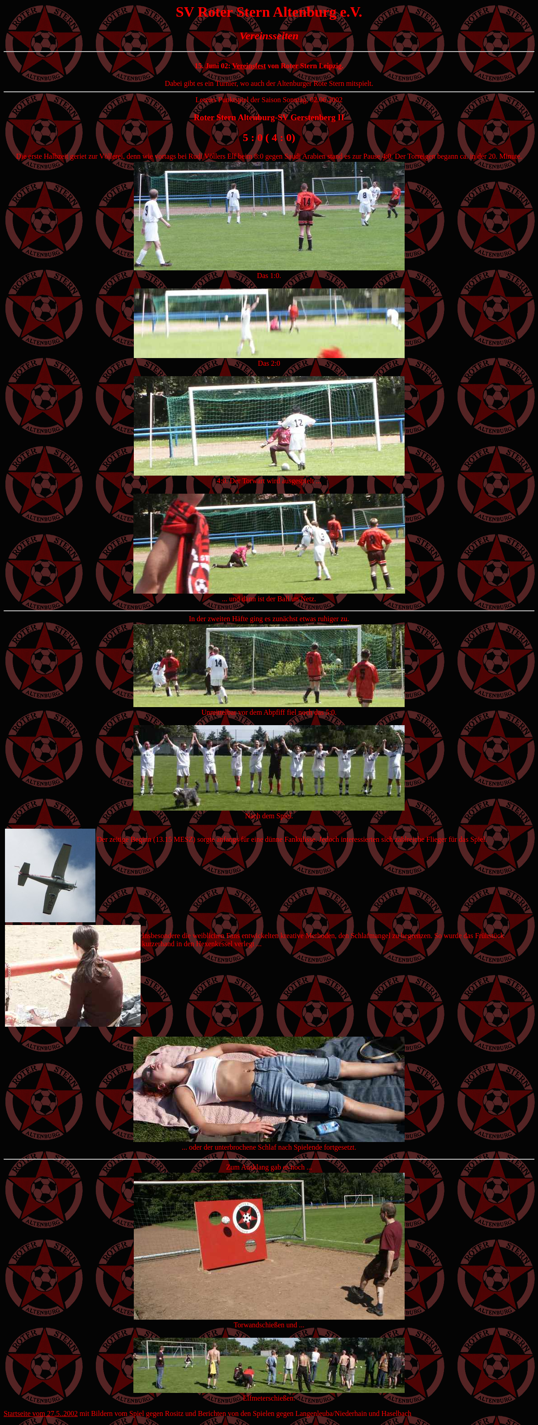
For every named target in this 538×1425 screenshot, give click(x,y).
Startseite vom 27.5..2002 (41, 1413)
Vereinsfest (249, 66)
